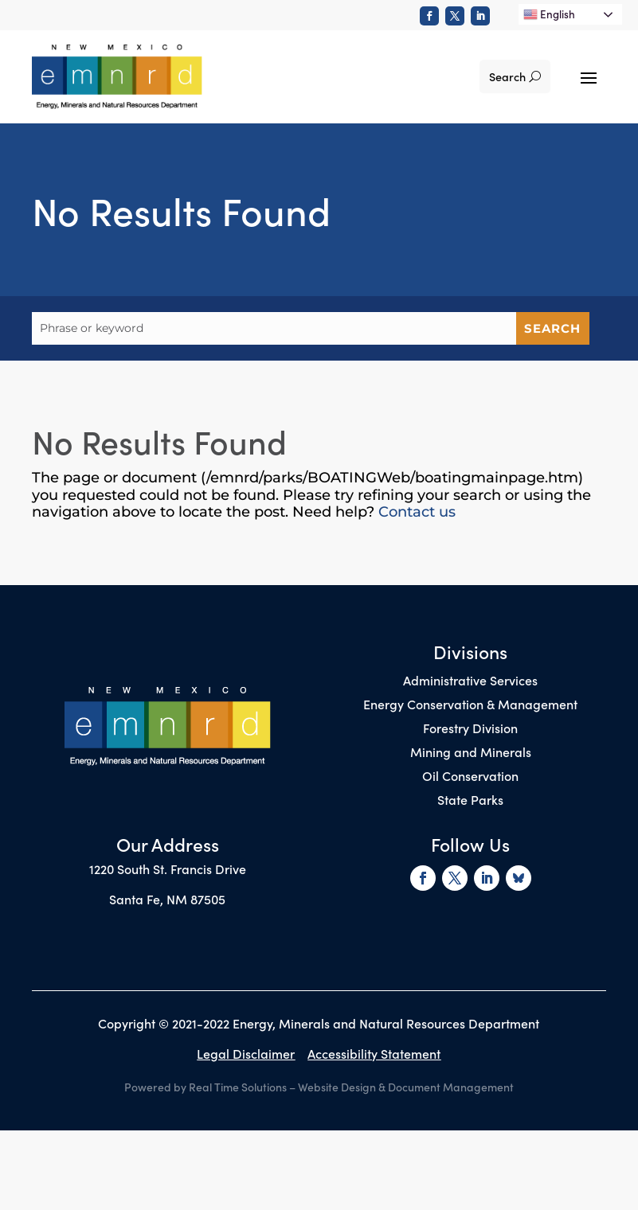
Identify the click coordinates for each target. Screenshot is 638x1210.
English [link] (549, 13)
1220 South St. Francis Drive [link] (167, 868)
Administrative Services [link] (470, 681)
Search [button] (506, 76)
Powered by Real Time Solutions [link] (205, 1087)
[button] (588, 76)
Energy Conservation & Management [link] (470, 705)
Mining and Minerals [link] (470, 753)
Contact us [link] (417, 512)
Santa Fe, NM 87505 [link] (167, 899)
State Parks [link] (470, 801)
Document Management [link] (451, 1087)
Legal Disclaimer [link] (246, 1053)
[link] (429, 15)
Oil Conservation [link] (470, 777)
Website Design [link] (337, 1087)
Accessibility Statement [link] (373, 1053)
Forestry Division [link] (470, 729)
